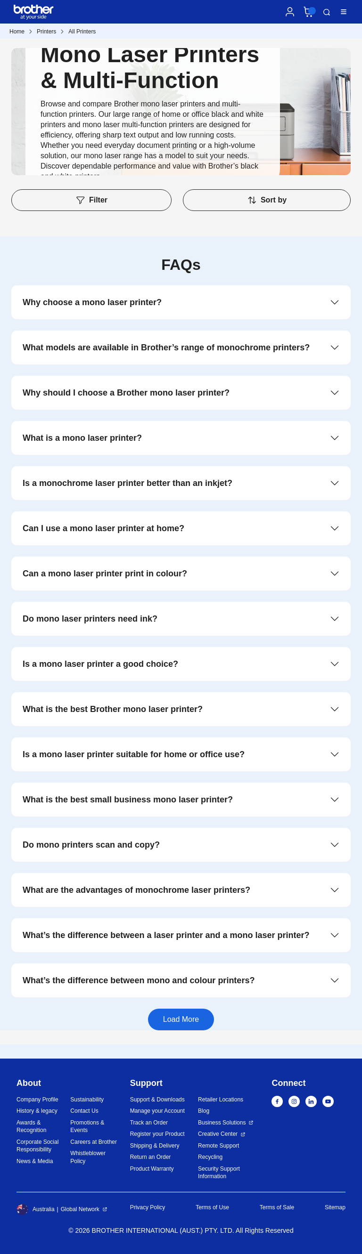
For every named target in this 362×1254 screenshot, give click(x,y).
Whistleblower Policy (88, 1157)
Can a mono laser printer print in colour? (105, 573)
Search (326, 12)
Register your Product (157, 1134)
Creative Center (218, 1134)
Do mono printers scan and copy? (91, 844)
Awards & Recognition (31, 1126)
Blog (203, 1111)
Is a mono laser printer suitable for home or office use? (134, 754)
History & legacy (37, 1111)
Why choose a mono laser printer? (92, 302)
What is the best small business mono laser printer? (128, 799)
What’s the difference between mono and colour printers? (139, 980)
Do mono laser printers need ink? (90, 618)
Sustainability (87, 1099)
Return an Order (150, 1157)
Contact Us (84, 1111)
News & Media (34, 1161)
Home (17, 31)
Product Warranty (152, 1168)
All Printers (82, 31)
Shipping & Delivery (155, 1145)
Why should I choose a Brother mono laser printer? (126, 392)
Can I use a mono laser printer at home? (103, 528)
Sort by (267, 200)
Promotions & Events (87, 1126)
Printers (46, 31)
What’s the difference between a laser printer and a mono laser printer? (166, 935)
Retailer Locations (220, 1099)
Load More (181, 1019)
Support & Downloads (157, 1099)
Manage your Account (157, 1111)
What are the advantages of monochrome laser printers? (136, 890)
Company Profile (37, 1099)
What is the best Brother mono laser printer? (113, 709)
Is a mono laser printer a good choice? (100, 664)
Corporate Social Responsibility (37, 1146)
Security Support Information (219, 1172)
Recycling (210, 1157)
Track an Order (149, 1122)
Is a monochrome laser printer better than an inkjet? (127, 483)
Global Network (80, 1209)
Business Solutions (222, 1122)
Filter (91, 200)
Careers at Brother (93, 1142)
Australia (35, 1209)
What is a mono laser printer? (82, 438)
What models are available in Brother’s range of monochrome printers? (166, 347)
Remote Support (218, 1145)
